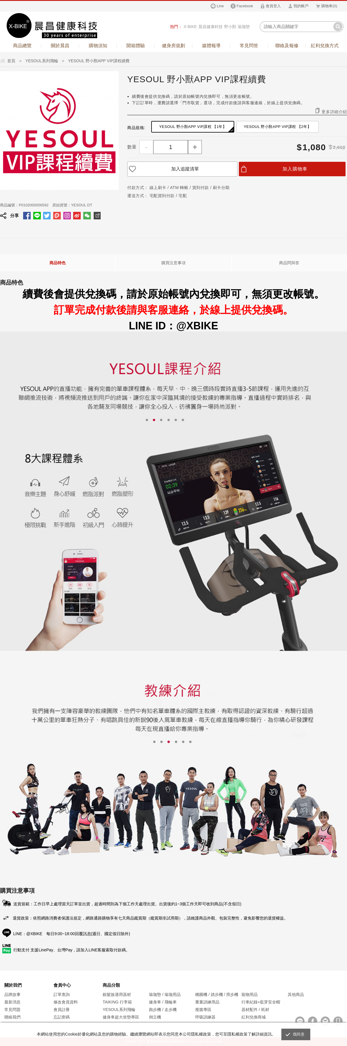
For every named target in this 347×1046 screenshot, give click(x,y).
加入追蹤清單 (185, 168)
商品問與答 (289, 262)
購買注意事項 (173, 262)
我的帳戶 (301, 6)
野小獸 (230, 26)
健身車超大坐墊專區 (121, 1017)
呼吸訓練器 (205, 1017)
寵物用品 (249, 994)
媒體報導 (211, 45)
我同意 (298, 1034)
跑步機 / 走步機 (163, 1009)
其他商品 (296, 994)
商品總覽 (22, 45)
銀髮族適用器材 (117, 994)
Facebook (245, 6)
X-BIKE (190, 26)
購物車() (329, 6)
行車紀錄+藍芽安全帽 (260, 1002)
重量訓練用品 (207, 1002)
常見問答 (249, 45)
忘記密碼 (61, 1017)
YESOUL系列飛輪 (119, 1009)
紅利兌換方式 (325, 45)
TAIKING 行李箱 (117, 1002)
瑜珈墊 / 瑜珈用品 (165, 994)
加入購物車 (295, 168)
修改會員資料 (65, 1002)
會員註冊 (61, 1009)
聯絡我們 (12, 1017)
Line (220, 6)
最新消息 (12, 1002)
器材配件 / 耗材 (255, 1009)
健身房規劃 (173, 45)
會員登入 (273, 6)
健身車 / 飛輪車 (163, 1002)
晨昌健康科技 (210, 26)
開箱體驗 (135, 45)
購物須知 (98, 45)
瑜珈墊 (244, 26)
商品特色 (57, 262)
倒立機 (155, 1017)
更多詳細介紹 (334, 111)
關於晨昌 (60, 45)
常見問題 (12, 1009)
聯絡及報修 (286, 45)
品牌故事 (12, 994)
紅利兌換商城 (253, 1017)
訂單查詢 (61, 994)
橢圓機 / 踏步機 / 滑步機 (216, 994)
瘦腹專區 (203, 1009)
